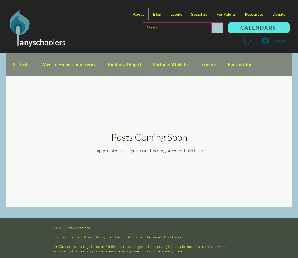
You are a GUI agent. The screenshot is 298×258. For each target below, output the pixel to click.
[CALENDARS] (259, 27)
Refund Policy (126, 237)
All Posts (21, 64)
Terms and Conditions (164, 237)
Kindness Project (124, 64)
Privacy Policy (95, 237)
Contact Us (64, 237)
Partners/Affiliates (171, 64)
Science (208, 64)
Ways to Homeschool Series (68, 64)
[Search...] (173, 28)
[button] (138, 14)
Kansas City (239, 64)
